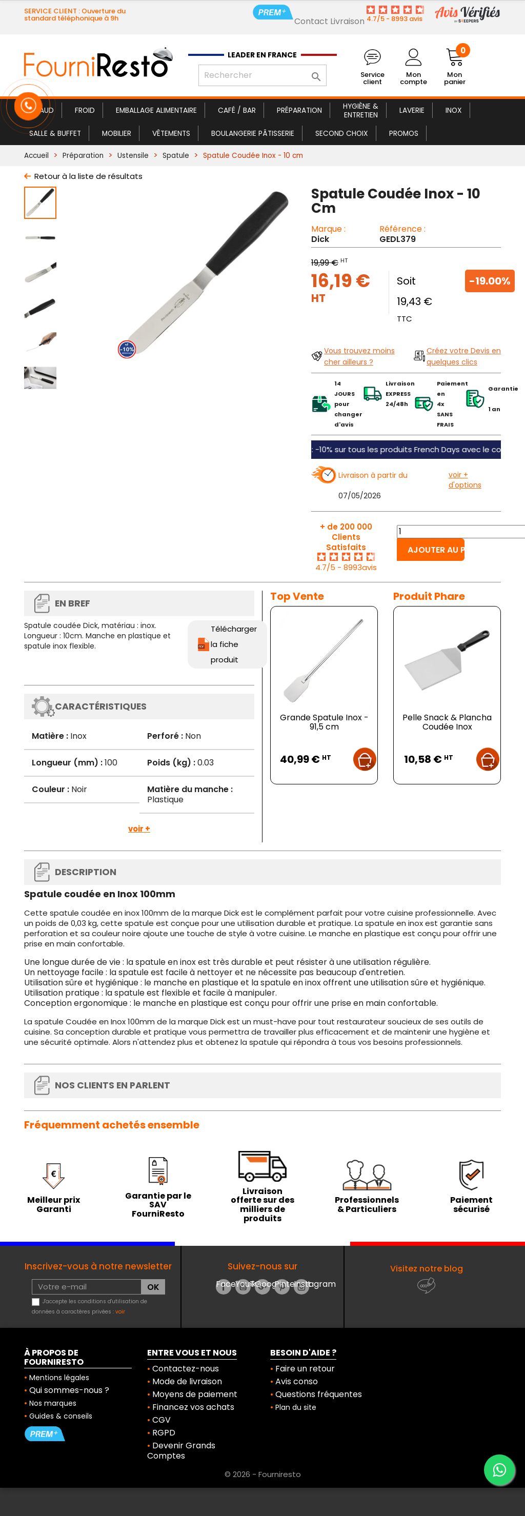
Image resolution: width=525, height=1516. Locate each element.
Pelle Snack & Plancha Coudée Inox (447, 722)
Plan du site (295, 1407)
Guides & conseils (60, 1416)
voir (120, 1312)
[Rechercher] (262, 75)
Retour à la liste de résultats (88, 176)
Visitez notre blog (426, 1269)
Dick (320, 239)
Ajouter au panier (436, 550)
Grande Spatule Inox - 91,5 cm (324, 722)
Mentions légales (59, 1377)
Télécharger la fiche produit (234, 644)
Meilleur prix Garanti (53, 1204)
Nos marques (52, 1403)
